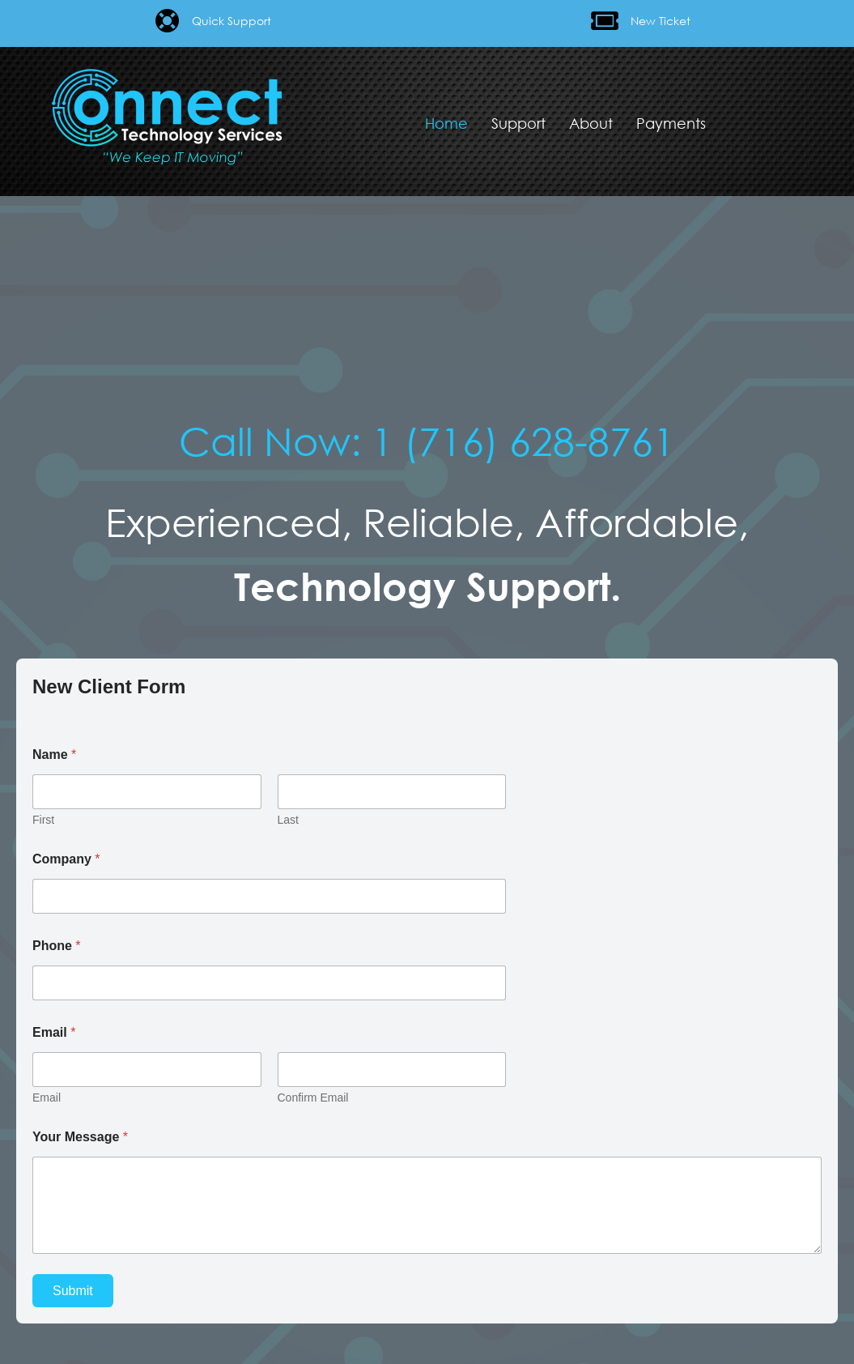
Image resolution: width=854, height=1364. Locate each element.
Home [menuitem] (446, 123)
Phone (56, 946)
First (43, 819)
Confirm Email (313, 1097)
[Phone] (269, 982)
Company (66, 859)
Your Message (80, 1137)
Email (46, 1097)
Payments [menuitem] (671, 123)
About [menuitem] (591, 123)
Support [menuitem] (518, 123)
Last (288, 819)
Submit (73, 1291)
